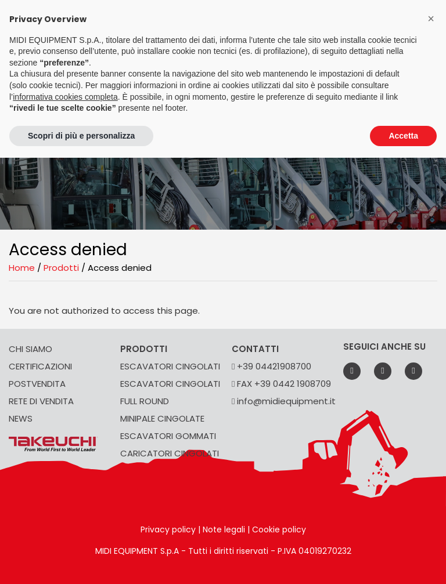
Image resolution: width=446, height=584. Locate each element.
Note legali (224, 529)
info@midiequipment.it (284, 401)
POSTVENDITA (37, 384)
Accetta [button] (403, 135)
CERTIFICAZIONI (40, 366)
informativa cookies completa (65, 96)
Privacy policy (168, 529)
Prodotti (61, 268)
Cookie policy (279, 529)
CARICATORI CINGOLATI (169, 453)
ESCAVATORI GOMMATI (168, 436)
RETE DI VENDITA (41, 401)
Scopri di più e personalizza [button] (81, 135)
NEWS (21, 418)
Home (22, 268)
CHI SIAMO (30, 349)
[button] (431, 18)
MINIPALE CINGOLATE (162, 418)
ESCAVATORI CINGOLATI (170, 366)
